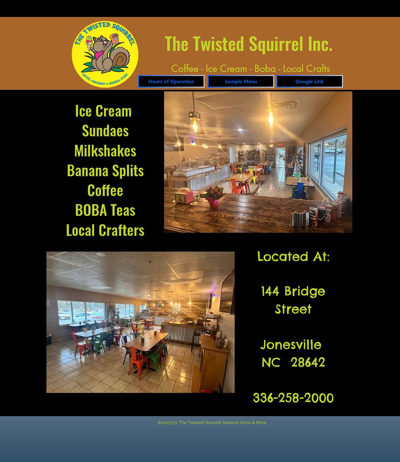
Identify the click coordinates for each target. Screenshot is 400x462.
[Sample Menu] (241, 81)
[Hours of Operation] (171, 81)
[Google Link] (309, 81)
